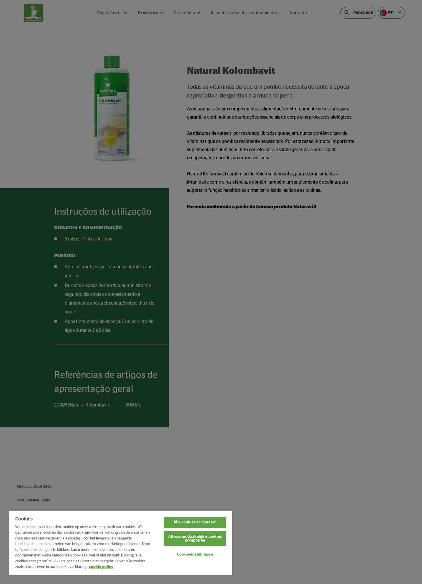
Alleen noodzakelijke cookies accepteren (195, 538)
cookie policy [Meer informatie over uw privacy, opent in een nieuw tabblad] (101, 567)
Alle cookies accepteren (195, 522)
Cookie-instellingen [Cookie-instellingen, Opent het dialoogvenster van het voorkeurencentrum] (195, 554)
